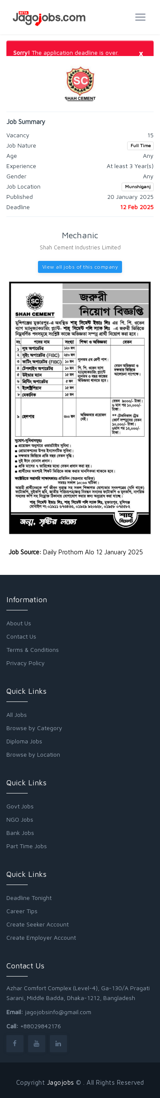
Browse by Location (33, 754)
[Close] (140, 53)
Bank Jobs (20, 832)
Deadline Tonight (29, 897)
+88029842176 (40, 1026)
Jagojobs (60, 1082)
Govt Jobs (20, 806)
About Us (18, 623)
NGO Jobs (19, 819)
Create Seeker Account (37, 924)
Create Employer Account (41, 937)
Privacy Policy (25, 662)
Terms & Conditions (32, 649)
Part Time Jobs (26, 845)
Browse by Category (34, 727)
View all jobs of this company (80, 266)
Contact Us (21, 636)
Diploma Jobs (24, 741)
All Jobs (16, 714)
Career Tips (22, 911)
